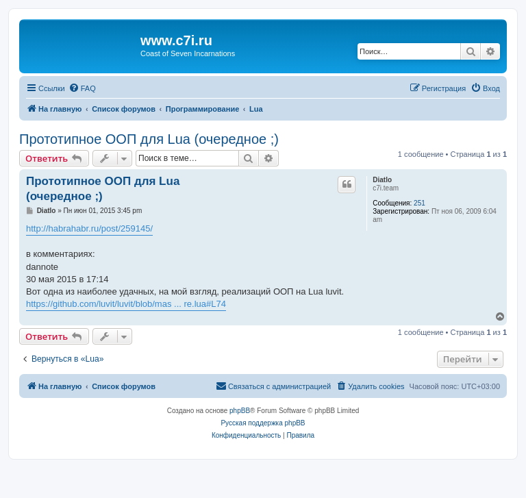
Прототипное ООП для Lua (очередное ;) (149, 139)
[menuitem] (82, 88)
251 (419, 203)
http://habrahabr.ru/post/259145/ (89, 228)
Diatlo (382, 180)
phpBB (239, 410)
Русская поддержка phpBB (263, 423)
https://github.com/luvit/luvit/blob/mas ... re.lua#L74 (126, 304)
